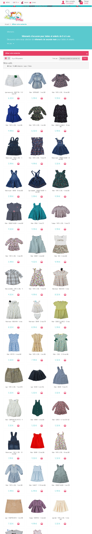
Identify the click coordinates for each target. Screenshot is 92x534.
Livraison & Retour (49, 459)
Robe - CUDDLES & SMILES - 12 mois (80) (78, 247)
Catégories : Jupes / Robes (24, 66)
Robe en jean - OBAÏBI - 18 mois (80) (35, 154)
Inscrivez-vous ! (61, 511)
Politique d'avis (70, 459)
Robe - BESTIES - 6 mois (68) (13, 278)
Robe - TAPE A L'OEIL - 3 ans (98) (13, 372)
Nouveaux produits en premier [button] (69, 58)
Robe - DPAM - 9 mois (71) (35, 184)
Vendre (26, 2)
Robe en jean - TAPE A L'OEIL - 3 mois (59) (57, 122)
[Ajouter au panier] (17, 97)
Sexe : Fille (12, 66)
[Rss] (16, 524)
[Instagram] (21, 524)
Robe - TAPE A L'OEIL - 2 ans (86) (79, 91)
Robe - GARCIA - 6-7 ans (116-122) (13, 341)
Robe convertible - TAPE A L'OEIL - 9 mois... (57, 216)
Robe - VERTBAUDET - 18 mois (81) (79, 403)
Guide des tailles (48, 464)
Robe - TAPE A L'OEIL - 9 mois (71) (78, 122)
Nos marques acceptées (20, 459)
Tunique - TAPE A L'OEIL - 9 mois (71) (57, 185)
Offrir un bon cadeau (19, 464)
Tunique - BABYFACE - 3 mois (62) (13, 403)
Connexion (70, 3)
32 (49, 419)
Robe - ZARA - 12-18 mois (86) (56, 278)
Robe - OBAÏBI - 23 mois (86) (57, 341)
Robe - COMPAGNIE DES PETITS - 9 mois (56, 310)
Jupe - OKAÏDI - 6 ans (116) (13, 309)
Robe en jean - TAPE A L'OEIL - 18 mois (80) (35, 341)
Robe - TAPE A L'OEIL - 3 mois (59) (78, 184)
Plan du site (69, 467)
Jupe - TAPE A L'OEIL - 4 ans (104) (78, 278)
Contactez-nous (48, 453)
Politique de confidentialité (73, 456)
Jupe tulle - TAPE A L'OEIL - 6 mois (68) (35, 403)
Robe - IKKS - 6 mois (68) (35, 216)
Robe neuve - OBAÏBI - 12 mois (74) (56, 247)
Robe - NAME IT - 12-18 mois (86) (35, 372)
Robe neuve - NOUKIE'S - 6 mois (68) (57, 403)
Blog (67, 464)
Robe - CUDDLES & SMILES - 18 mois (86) (35, 122)
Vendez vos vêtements (20, 456)
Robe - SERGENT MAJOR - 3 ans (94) (57, 372)
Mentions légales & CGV (72, 453)
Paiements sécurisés (50, 461)
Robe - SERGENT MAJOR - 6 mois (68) (13, 185)
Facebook (68, 469)
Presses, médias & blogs (73, 461)
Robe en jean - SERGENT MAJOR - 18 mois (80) (13, 154)
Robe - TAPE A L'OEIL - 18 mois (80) (57, 91)
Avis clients (17, 461)
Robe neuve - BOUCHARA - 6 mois (13, 247)
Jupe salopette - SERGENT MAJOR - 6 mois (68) (57, 154)
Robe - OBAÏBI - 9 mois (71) (35, 309)
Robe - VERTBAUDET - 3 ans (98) (35, 91)
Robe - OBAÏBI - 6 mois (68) (13, 216)
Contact (33, 2)
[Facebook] (11, 524)
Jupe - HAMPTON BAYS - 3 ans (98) (79, 372)
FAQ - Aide (47, 456)
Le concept (16, 453)
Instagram (69, 472)
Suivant (54, 419)
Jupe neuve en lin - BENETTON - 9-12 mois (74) (13, 91)
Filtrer (85, 58)
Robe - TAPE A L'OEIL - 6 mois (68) (78, 153)
